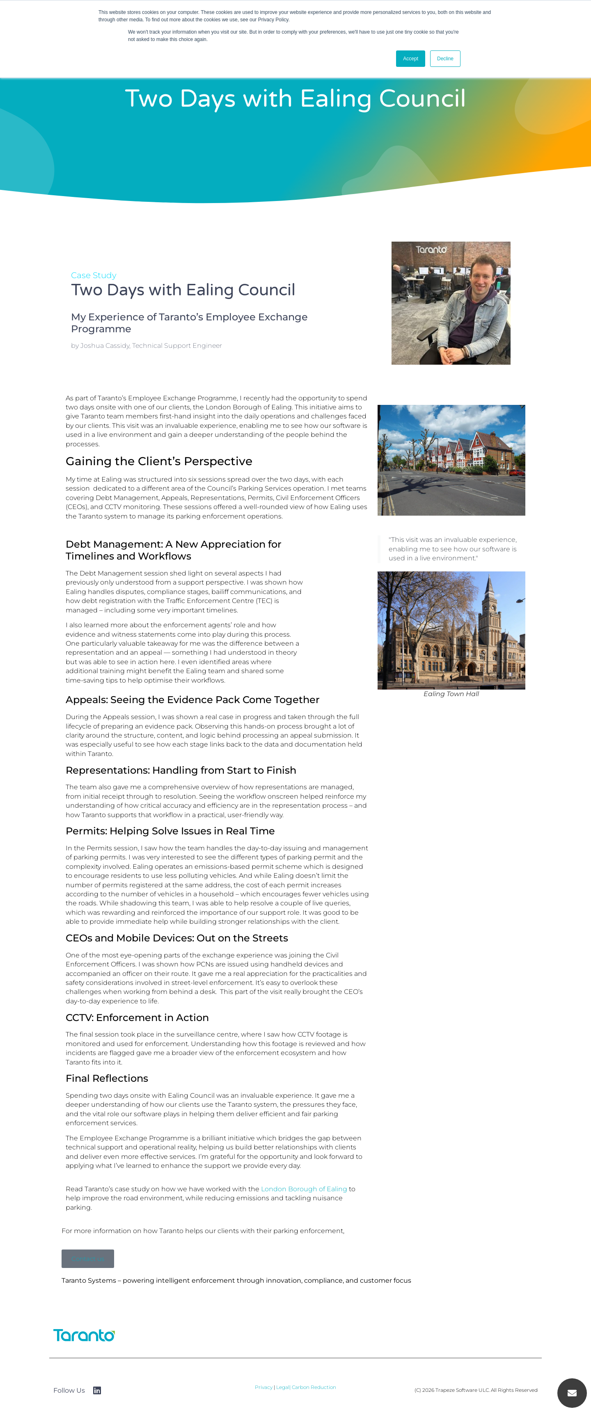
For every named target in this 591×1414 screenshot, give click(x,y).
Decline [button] (445, 59)
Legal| (284, 1387)
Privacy (264, 1387)
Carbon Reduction (314, 1387)
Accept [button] (410, 59)
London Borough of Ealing (303, 1189)
